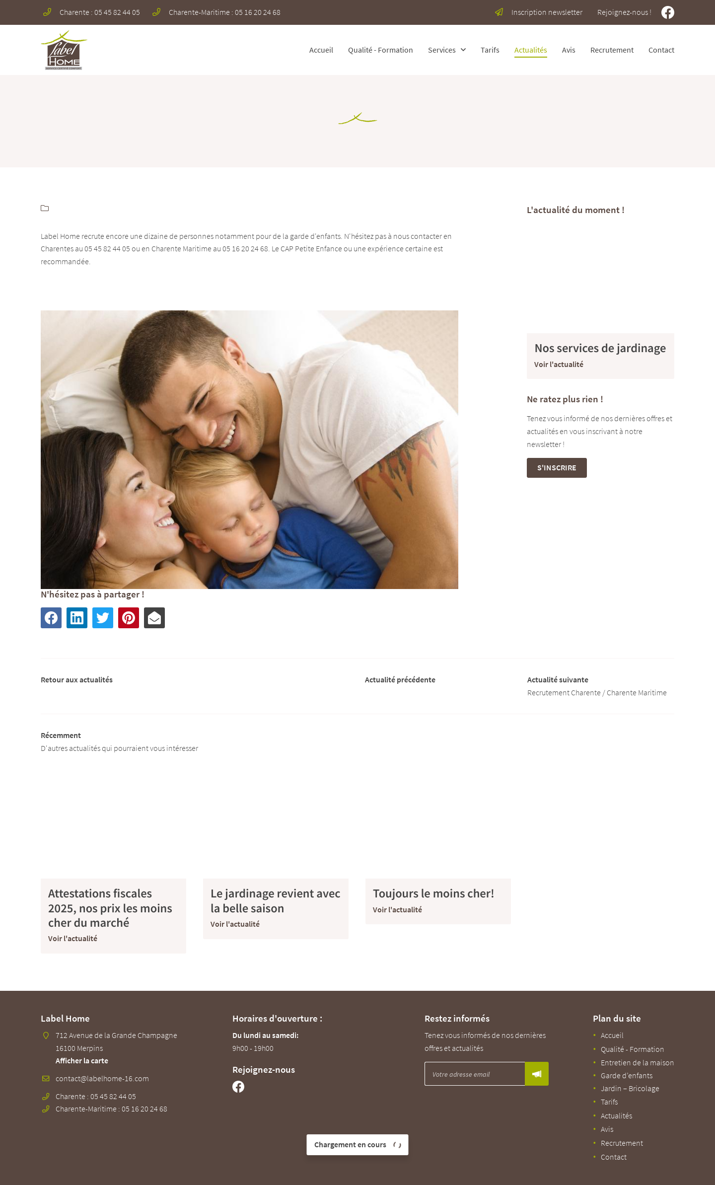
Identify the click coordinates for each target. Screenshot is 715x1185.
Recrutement (612, 50)
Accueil (321, 50)
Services (442, 50)
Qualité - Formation (380, 50)
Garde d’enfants (626, 1075)
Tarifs (490, 50)
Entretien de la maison (637, 1062)
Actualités (530, 50)
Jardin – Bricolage (630, 1088)
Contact (661, 50)
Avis (568, 50)
